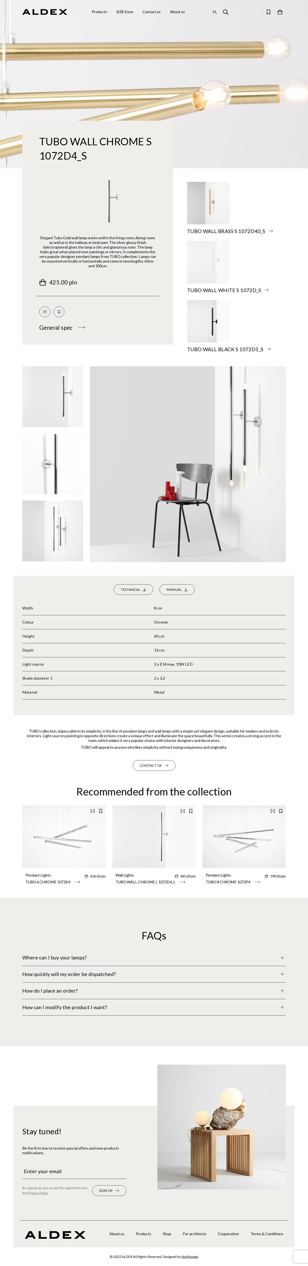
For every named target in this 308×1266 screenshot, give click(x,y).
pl (215, 12)
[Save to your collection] (59, 311)
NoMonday (189, 1257)
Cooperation (228, 1233)
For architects (194, 1233)
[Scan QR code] (44, 311)
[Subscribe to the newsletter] (109, 1190)
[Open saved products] (268, 12)
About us (116, 1233)
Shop (167, 1233)
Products (143, 1233)
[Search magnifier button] (227, 12)
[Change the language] (214, 12)
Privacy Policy (38, 1193)
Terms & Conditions (267, 1233)
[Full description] (154, 957)
